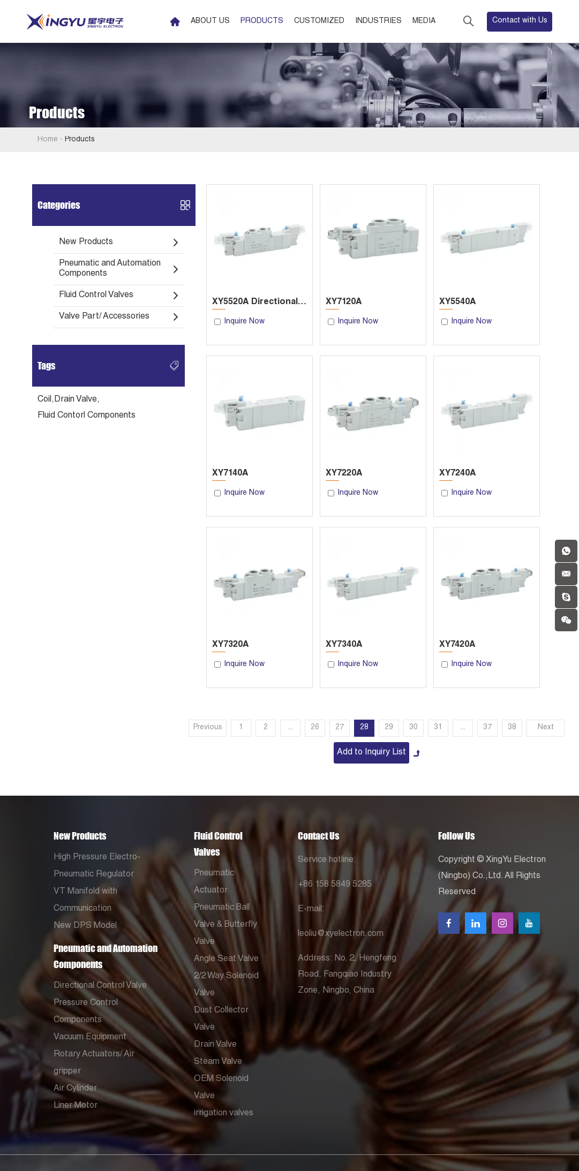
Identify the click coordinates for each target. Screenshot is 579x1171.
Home (47, 139)
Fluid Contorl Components (86, 416)
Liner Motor (75, 1106)
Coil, (45, 400)
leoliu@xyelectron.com (341, 934)
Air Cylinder (75, 1089)
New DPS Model (85, 926)
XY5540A (457, 302)
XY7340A (344, 645)
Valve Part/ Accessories (104, 317)
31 (438, 727)
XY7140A (230, 474)
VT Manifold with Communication (85, 900)
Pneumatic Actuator (214, 882)
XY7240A (457, 474)
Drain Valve (215, 1045)
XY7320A (230, 645)
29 (389, 727)
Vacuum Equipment (90, 1037)
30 (413, 727)
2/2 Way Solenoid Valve (226, 985)
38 (512, 727)
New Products (86, 242)
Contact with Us (519, 21)
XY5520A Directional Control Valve (259, 302)
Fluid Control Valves (96, 295)
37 (487, 727)
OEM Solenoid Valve (221, 1088)
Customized (319, 21)
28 (364, 727)
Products (261, 21)
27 (339, 727)
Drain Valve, (77, 400)
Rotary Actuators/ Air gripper (94, 1063)
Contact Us (318, 836)
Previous (207, 727)
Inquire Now (244, 322)
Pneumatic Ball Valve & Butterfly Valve (225, 925)
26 (315, 727)
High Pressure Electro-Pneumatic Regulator (97, 866)
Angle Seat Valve (226, 959)
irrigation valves (223, 1113)
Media (423, 21)
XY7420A (457, 645)
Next (546, 727)
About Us (210, 21)
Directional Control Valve (100, 986)
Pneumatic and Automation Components (110, 269)
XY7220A (344, 474)
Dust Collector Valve (221, 1019)
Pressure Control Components (86, 1012)
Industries (378, 21)
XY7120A (344, 302)
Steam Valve (218, 1062)
